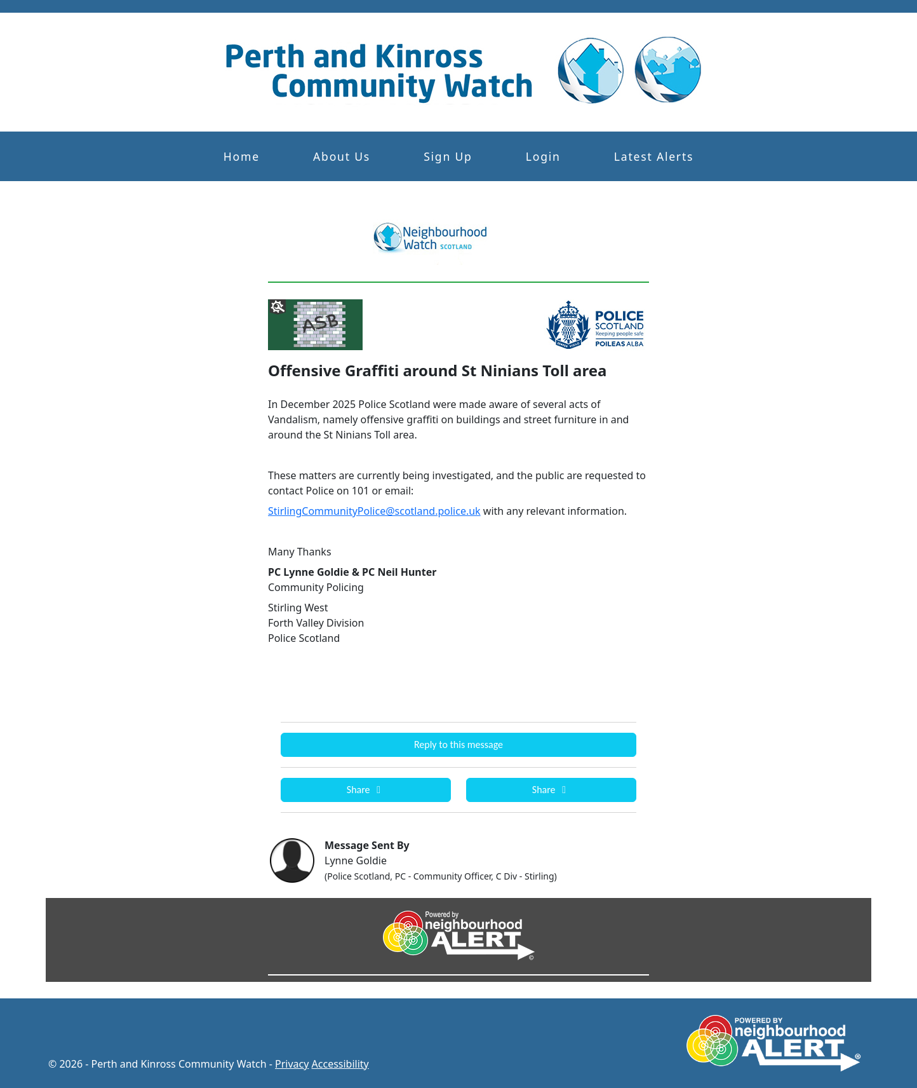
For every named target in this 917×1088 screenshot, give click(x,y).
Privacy (292, 1064)
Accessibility (340, 1064)
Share (366, 790)
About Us (341, 156)
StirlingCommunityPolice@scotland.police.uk (374, 511)
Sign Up (448, 156)
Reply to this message (458, 744)
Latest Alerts (653, 156)
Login (543, 156)
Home (242, 156)
